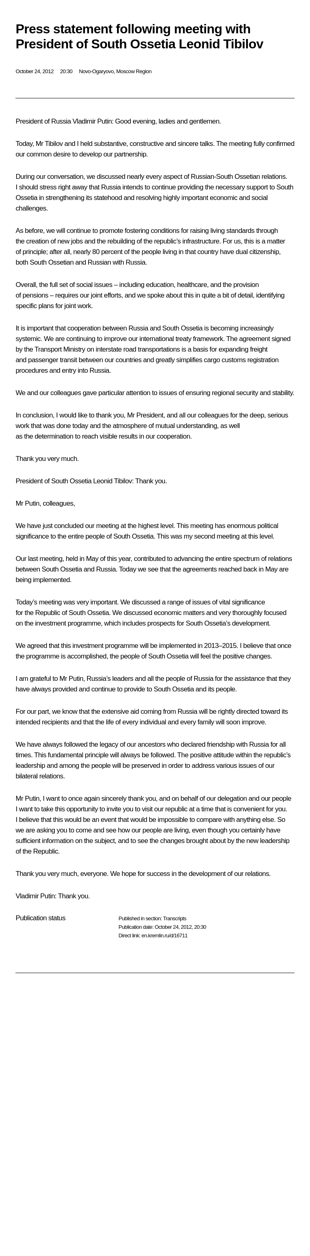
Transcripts (174, 918)
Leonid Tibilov (112, 481)
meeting (50, 559)
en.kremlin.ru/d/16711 (164, 935)
